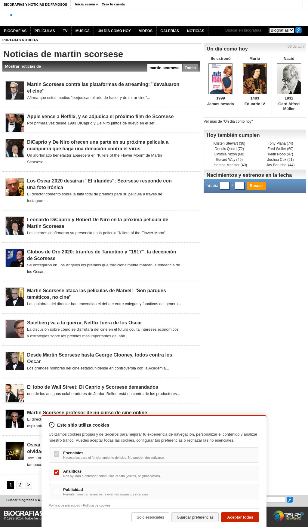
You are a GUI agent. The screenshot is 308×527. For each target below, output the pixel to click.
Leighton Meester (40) (229, 165)
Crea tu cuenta (113, 4)
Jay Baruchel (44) (280, 165)
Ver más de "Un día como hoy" (228, 121)
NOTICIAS (195, 31)
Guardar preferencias (195, 517)
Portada (10, 40)
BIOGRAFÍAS (15, 31)
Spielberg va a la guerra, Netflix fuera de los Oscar (84, 322)
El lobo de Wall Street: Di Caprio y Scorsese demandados (92, 387)
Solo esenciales (150, 517)
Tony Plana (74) (280, 143)
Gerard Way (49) (229, 160)
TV (65, 31)
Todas (190, 68)
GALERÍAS (169, 31)
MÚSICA (82, 31)
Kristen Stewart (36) (229, 143)
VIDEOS (145, 31)
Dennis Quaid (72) (229, 149)
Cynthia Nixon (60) (229, 154)
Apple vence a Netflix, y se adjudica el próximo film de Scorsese (100, 116)
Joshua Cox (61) (280, 160)
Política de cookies (97, 505)
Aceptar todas (240, 517)
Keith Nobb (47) (280, 154)
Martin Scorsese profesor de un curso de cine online (87, 412)
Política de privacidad (64, 505)
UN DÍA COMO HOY (114, 31)
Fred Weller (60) (280, 149)
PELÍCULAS (45, 31)
